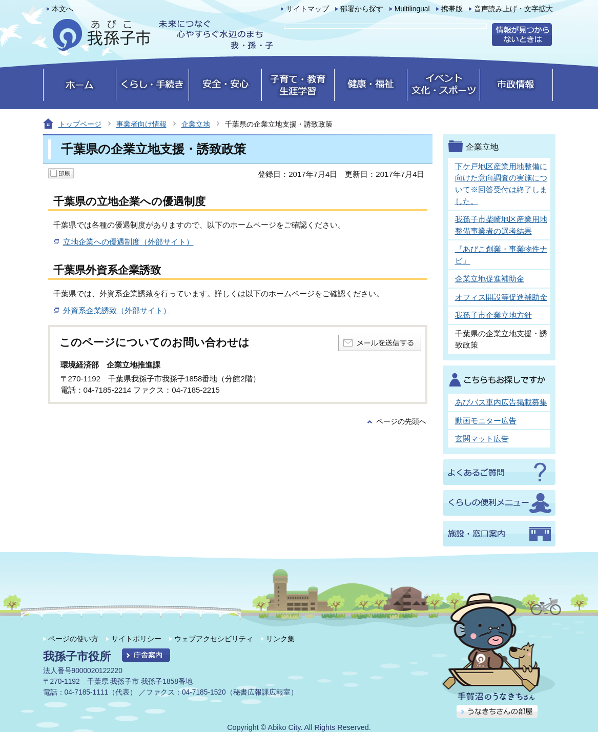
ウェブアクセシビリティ (213, 639)
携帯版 (452, 9)
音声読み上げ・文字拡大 (513, 9)
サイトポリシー (136, 639)
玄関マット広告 (482, 438)
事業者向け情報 (141, 124)
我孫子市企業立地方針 (493, 315)
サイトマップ (307, 9)
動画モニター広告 (486, 420)
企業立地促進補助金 (489, 278)
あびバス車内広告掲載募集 (501, 402)
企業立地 (195, 124)
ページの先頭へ (401, 421)
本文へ (62, 9)
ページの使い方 (73, 639)
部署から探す (361, 9)
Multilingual (412, 9)
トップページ (79, 124)
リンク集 (280, 639)
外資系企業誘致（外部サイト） (117, 310)
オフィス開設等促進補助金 (501, 297)
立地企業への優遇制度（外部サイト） (128, 241)
